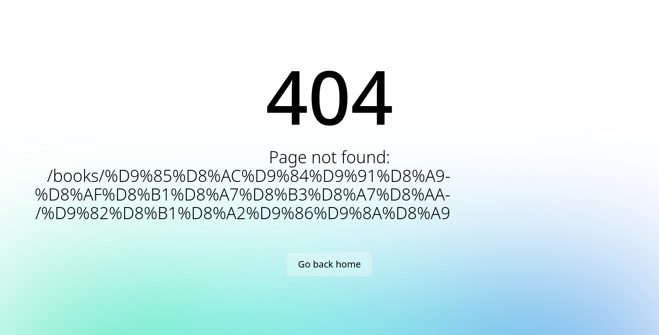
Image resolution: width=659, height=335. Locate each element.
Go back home (329, 264)
